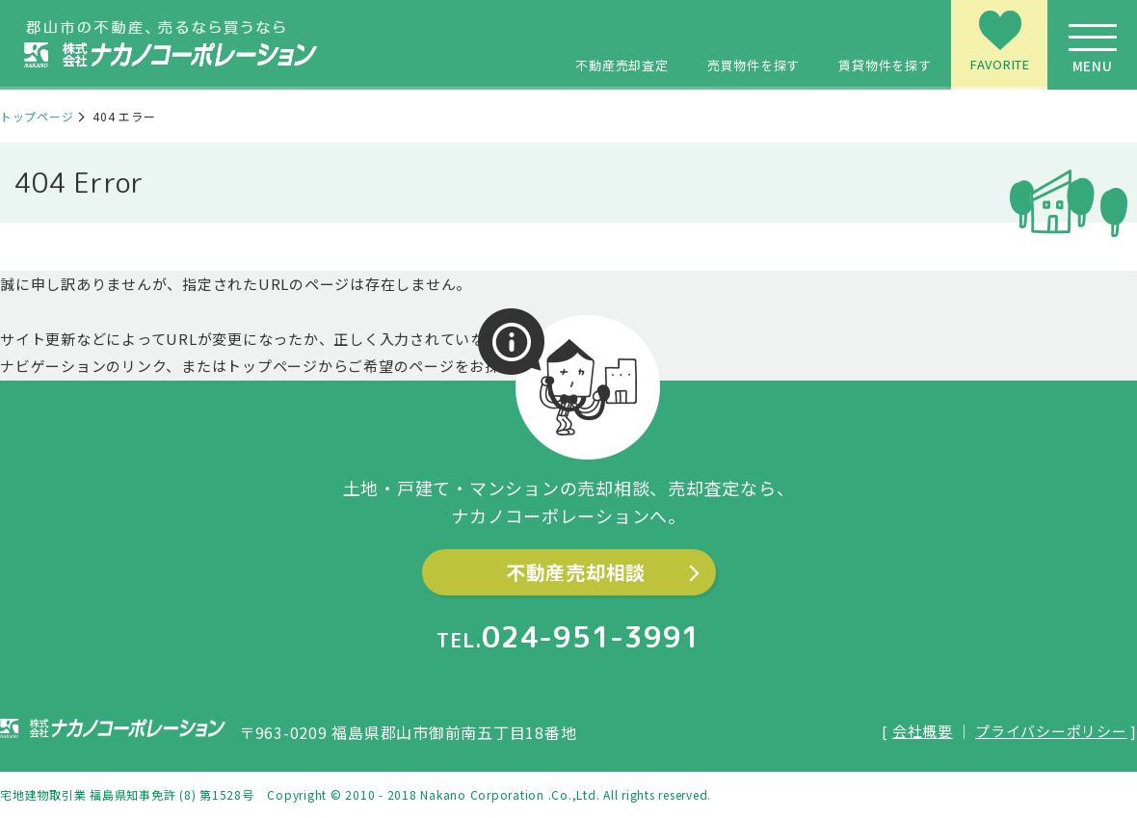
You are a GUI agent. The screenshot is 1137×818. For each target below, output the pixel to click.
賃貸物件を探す (884, 41)
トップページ (36, 116)
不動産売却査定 (621, 41)
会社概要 (922, 731)
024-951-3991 (591, 637)
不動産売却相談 (576, 572)
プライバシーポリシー (1051, 731)
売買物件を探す (753, 41)
